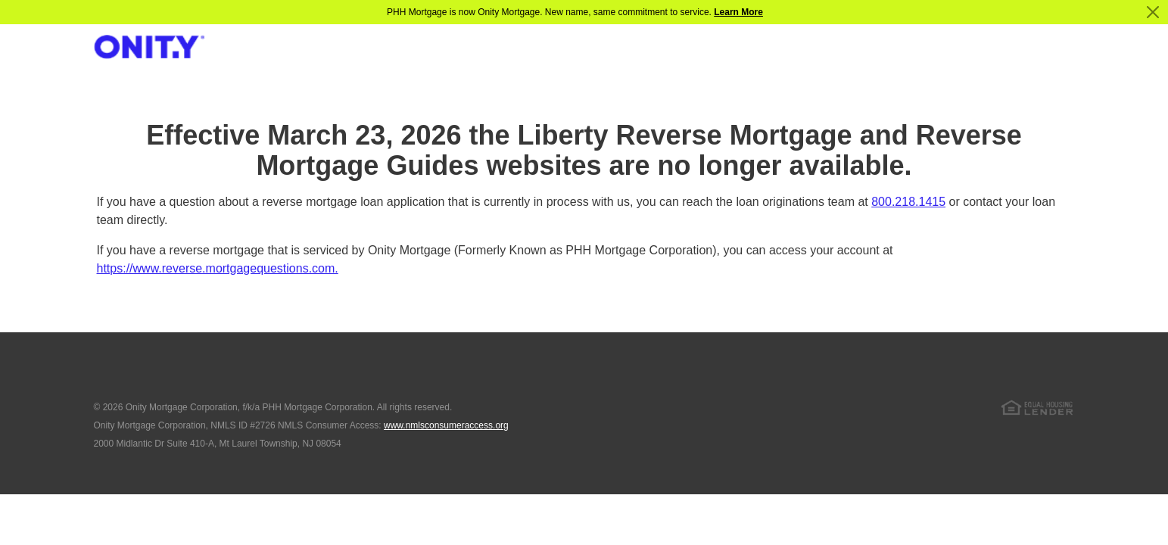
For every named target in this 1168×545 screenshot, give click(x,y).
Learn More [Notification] (738, 12)
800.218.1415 (908, 201)
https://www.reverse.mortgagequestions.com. (217, 268)
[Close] (1153, 12)
